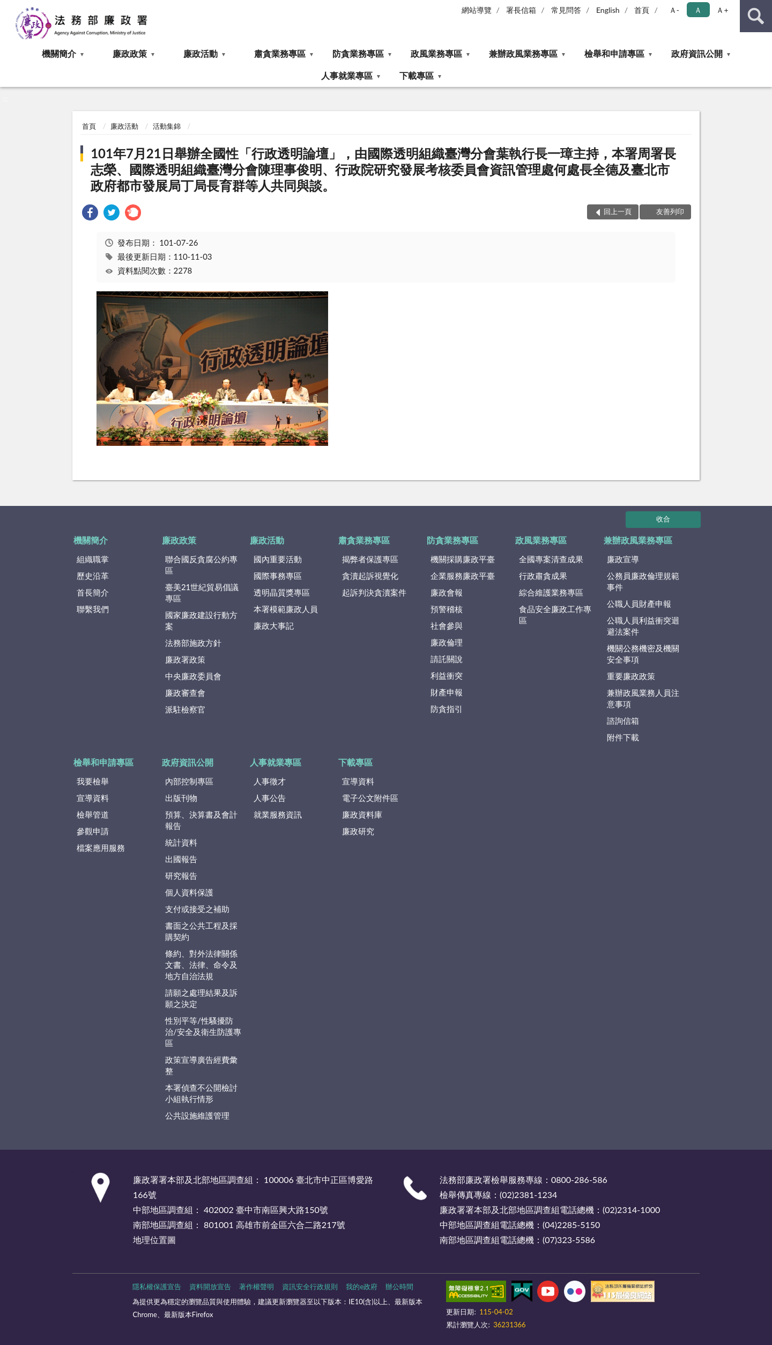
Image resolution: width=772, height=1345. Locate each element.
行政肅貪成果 (543, 575)
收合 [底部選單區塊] (663, 519)
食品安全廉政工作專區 (555, 614)
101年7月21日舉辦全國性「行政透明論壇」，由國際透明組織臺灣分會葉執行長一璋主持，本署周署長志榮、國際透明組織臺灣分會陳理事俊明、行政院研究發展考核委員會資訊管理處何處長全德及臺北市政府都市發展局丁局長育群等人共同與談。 (383, 169)
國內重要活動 (278, 559)
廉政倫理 (446, 642)
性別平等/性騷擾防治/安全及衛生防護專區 (203, 1032)
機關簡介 (59, 53)
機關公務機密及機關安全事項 (643, 653)
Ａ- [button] (674, 9)
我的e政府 (361, 1286)
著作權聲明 (256, 1286)
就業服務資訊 (278, 814)
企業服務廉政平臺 (462, 575)
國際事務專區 (278, 575)
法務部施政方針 (193, 643)
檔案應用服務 (101, 847)
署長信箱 (521, 9)
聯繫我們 (93, 609)
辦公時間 (399, 1286)
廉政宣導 (623, 559)
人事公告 (270, 798)
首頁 (641, 9)
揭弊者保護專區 (370, 559)
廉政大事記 (274, 625)
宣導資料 (93, 798)
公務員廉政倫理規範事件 (643, 581)
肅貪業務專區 (280, 53)
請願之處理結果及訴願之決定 (201, 998)
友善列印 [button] (670, 211)
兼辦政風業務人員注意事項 (643, 698)
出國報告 (181, 859)
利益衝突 (446, 675)
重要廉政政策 (631, 676)
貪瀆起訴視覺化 (370, 575)
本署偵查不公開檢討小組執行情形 (201, 1093)
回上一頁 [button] (618, 211)
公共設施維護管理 (197, 1115)
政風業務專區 (436, 53)
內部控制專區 (189, 781)
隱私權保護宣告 (156, 1286)
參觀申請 (93, 831)
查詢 (756, 16)
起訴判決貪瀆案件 (374, 592)
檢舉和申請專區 (614, 53)
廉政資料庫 (362, 814)
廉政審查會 (185, 692)
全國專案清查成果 (551, 559)
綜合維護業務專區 (551, 592)
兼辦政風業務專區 (523, 53)
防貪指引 (446, 709)
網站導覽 (477, 9)
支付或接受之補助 (197, 909)
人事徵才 (270, 781)
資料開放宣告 (210, 1286)
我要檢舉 (93, 781)
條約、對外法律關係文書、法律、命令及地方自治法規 (201, 965)
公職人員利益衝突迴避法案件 (643, 625)
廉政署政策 (185, 659)
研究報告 (181, 875)
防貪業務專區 (358, 53)
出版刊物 (181, 798)
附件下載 (623, 737)
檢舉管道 (93, 814)
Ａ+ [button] (722, 9)
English (608, 9)
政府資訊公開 (697, 53)
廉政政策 (130, 53)
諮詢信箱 (623, 720)
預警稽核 (446, 609)
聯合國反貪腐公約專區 (201, 564)
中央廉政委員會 (193, 676)
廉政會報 (446, 592)
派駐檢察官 (185, 709)
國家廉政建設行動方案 (201, 620)
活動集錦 (167, 126)
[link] (90, 213)
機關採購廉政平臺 (462, 559)
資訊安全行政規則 (310, 1286)
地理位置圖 (154, 1239)
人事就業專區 (347, 75)
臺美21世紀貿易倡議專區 (202, 592)
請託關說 (446, 659)
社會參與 (446, 625)
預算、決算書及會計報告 (201, 820)
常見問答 (566, 9)
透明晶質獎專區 (282, 592)
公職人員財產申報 (639, 603)
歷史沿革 (93, 575)
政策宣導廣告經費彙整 (201, 1065)
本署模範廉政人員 (286, 609)
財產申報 (446, 692)
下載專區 (416, 75)
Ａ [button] (698, 9)
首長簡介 (93, 592)
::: (8, 8)
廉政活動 (200, 53)
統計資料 (181, 842)
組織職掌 (93, 559)
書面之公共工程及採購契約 (201, 931)
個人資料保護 (189, 892)
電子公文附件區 (370, 798)
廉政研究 (358, 831)
